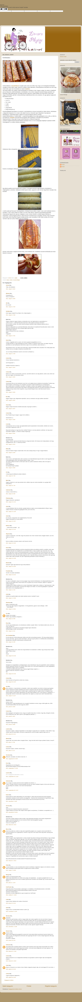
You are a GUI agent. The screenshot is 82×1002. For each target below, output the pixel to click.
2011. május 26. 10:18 (11, 673)
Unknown (8, 780)
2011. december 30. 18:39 (11, 812)
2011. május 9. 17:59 (10, 353)
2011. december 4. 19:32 (11, 801)
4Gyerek (8, 533)
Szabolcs (27, 88)
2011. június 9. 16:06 (10, 724)
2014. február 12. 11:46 (11, 951)
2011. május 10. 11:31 (11, 501)
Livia (7, 424)
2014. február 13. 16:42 (11, 960)
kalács (11, 279)
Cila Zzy (8, 805)
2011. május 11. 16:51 (11, 609)
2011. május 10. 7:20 (10, 475)
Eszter (7, 794)
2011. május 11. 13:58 (11, 598)
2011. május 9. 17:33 (10, 306)
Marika (7, 738)
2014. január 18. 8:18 (10, 940)
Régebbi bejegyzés (51, 986)
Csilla (7, 899)
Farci (7, 763)
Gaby (7, 865)
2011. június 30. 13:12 (11, 734)
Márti (7, 480)
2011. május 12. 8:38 (10, 618)
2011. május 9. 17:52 (10, 335)
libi (6, 303)
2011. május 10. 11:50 (11, 511)
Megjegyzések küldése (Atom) (15, 989)
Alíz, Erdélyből (9, 635)
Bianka (7, 562)
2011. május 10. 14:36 (11, 558)
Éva (7, 396)
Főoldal (29, 986)
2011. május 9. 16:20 (10, 289)
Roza (7, 623)
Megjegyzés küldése (8, 980)
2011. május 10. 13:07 (11, 521)
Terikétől (12, 117)
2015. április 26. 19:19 (11, 969)
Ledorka (8, 729)
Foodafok (8, 571)
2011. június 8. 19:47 (10, 716)
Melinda (8, 293)
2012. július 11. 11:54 (10, 882)
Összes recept (63, 56)
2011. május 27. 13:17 (11, 695)
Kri (6, 472)
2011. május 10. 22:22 (11, 574)
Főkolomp (8, 498)
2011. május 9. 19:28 (10, 392)
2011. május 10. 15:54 (11, 566)
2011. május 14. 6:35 (10, 642)
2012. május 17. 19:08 (11, 870)
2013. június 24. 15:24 (11, 903)
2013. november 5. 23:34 (11, 911)
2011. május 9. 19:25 (10, 377)
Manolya (8, 915)
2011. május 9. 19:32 (10, 400)
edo (7, 686)
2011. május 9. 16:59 (10, 298)
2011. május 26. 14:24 (11, 681)
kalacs (8, 279)
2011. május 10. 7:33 (10, 485)
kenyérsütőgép (16, 279)
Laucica (8, 772)
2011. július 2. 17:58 (10, 742)
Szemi (7, 340)
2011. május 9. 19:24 (10, 367)
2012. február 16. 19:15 (11, 824)
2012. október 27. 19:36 (11, 895)
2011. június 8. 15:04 (10, 706)
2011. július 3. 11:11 (10, 750)
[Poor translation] (5, 9)
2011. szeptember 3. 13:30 (12, 768)
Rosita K (8, 931)
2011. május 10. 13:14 (11, 529)
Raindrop (8, 602)
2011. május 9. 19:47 (10, 408)
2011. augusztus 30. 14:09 (12, 758)
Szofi (7, 907)
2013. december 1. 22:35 (11, 926)
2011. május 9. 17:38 (10, 315)
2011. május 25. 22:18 (11, 655)
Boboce (8, 525)
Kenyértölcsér (15, 85)
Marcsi (7, 829)
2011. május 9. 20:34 (10, 433)
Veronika (8, 755)
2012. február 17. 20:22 (11, 860)
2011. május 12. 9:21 (10, 631)
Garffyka (8, 311)
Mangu (7, 874)
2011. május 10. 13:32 (11, 543)
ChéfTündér (8, 887)
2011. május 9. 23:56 (10, 467)
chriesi (7, 285)
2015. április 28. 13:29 (11, 977)
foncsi (7, 547)
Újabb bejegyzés (8, 986)
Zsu (7, 613)
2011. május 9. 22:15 (10, 444)
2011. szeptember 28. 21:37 (12, 790)
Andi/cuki (8, 489)
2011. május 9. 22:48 (10, 452)
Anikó (7, 965)
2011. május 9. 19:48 (10, 419)
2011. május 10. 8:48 (10, 493)
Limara (7, 358)
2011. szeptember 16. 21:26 (12, 776)
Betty (7, 448)
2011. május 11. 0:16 (10, 589)
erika (7, 594)
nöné (7, 506)
